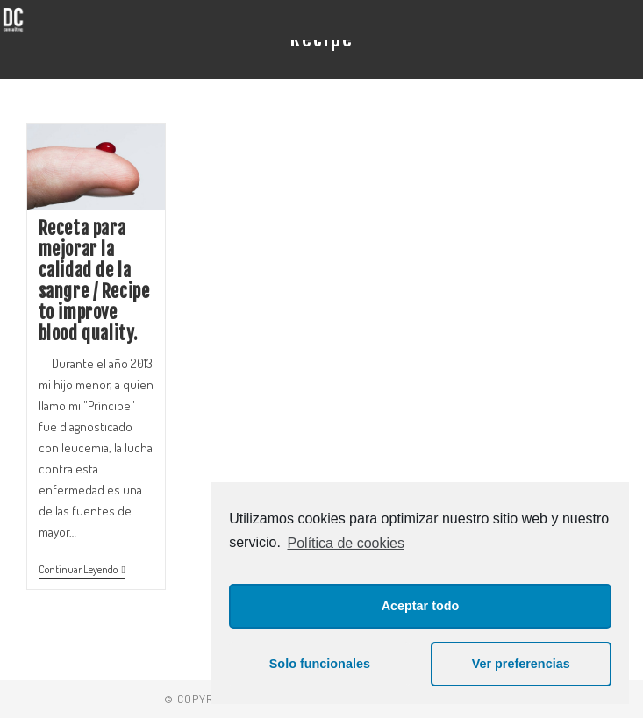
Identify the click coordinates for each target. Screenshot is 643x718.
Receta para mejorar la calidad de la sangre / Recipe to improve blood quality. (94, 281)
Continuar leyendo (82, 570)
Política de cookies (346, 543)
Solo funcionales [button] (319, 664)
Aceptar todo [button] (421, 606)
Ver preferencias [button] (521, 664)
